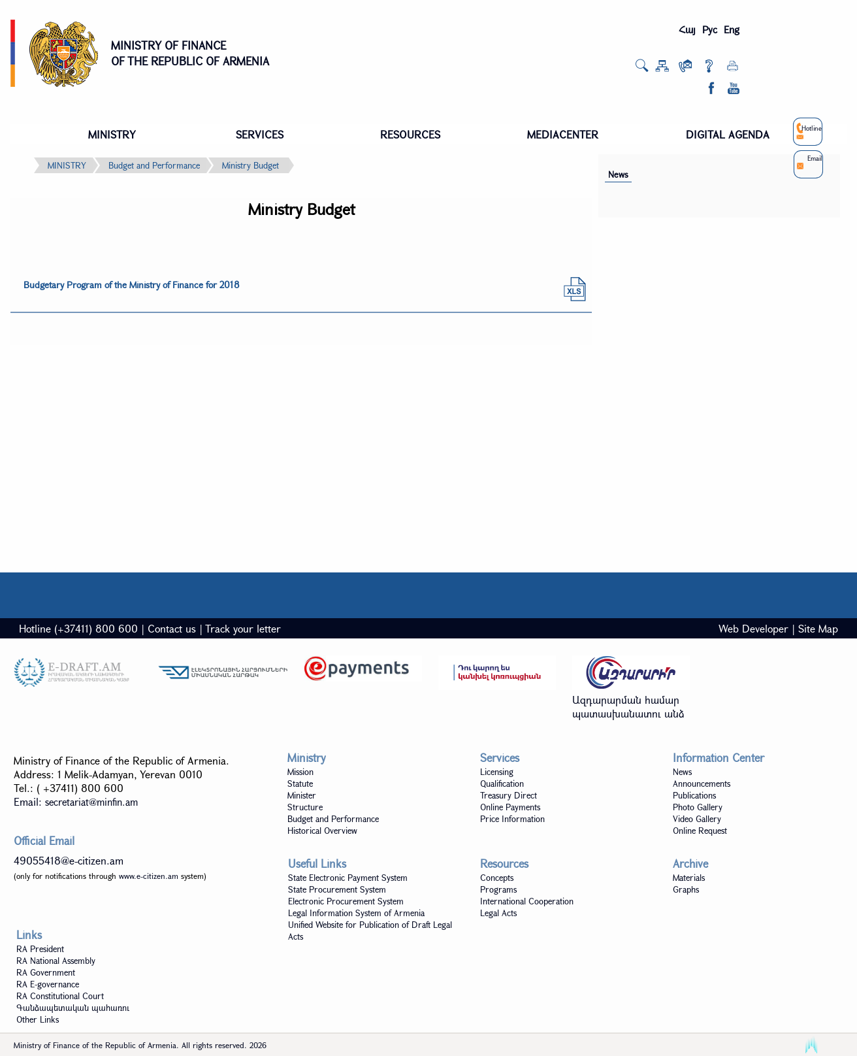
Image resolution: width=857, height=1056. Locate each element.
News (618, 174)
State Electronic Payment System (348, 877)
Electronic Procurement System (346, 901)
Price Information (512, 819)
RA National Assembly (55, 960)
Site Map (818, 628)
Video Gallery (697, 819)
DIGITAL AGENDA (727, 134)
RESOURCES (410, 134)
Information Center (718, 757)
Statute (300, 783)
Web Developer (753, 628)
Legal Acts (498, 913)
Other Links (37, 1019)
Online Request (700, 830)
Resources (504, 863)
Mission (300, 772)
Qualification (502, 783)
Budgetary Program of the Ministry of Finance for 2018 (132, 284)
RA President (40, 949)
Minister (301, 795)
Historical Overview (322, 830)
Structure (305, 807)
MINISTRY (112, 134)
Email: (76, 801)
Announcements (701, 783)
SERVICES (259, 134)
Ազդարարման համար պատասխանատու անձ (628, 706)
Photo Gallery (697, 807)
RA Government (45, 972)
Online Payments (510, 807)
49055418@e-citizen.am (68, 860)
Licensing (496, 772)
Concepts (496, 877)
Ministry (306, 757)
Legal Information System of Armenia (356, 913)
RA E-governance (47, 984)
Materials (689, 877)
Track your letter (243, 628)
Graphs (686, 889)
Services (499, 757)
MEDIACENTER (562, 134)
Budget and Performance (154, 165)
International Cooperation (527, 901)
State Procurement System (337, 889)
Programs (498, 889)
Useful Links (317, 863)
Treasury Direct (508, 795)
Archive (690, 863)
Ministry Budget (250, 165)
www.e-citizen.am (148, 875)
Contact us (172, 628)
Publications (694, 795)
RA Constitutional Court (60, 996)
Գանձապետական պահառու (72, 1008)
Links (29, 934)
